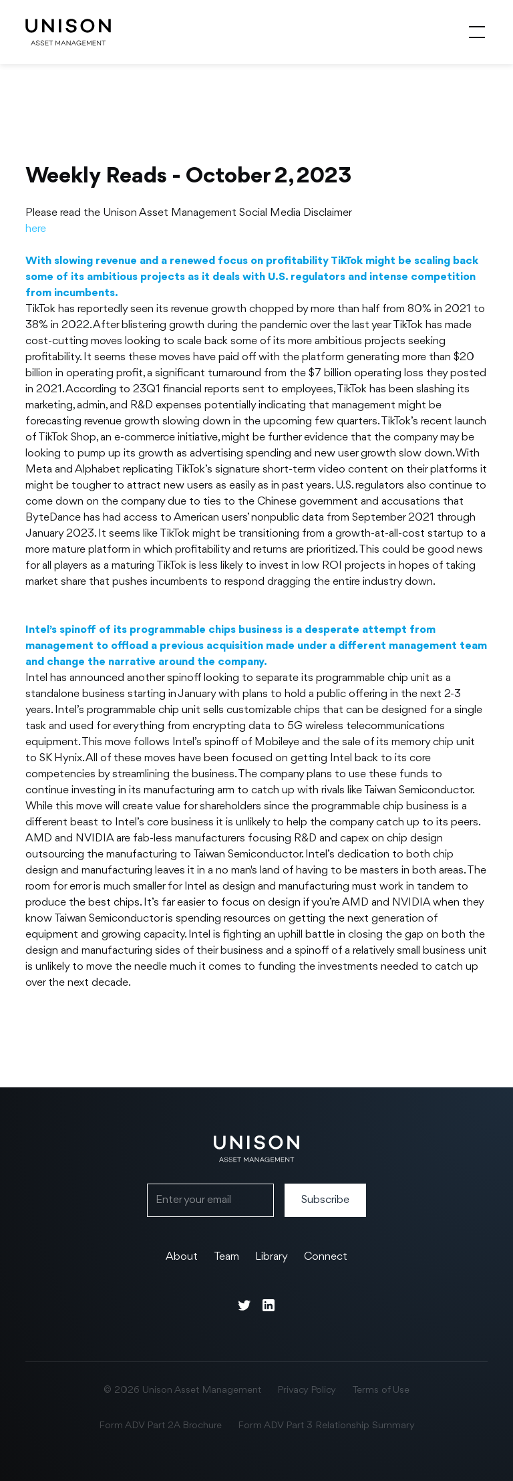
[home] (68, 32)
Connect (325, 1256)
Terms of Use (380, 1390)
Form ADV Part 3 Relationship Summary (326, 1426)
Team (226, 1256)
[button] (474, 32)
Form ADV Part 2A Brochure (160, 1426)
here (35, 229)
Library (271, 1256)
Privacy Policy (306, 1390)
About (182, 1256)
